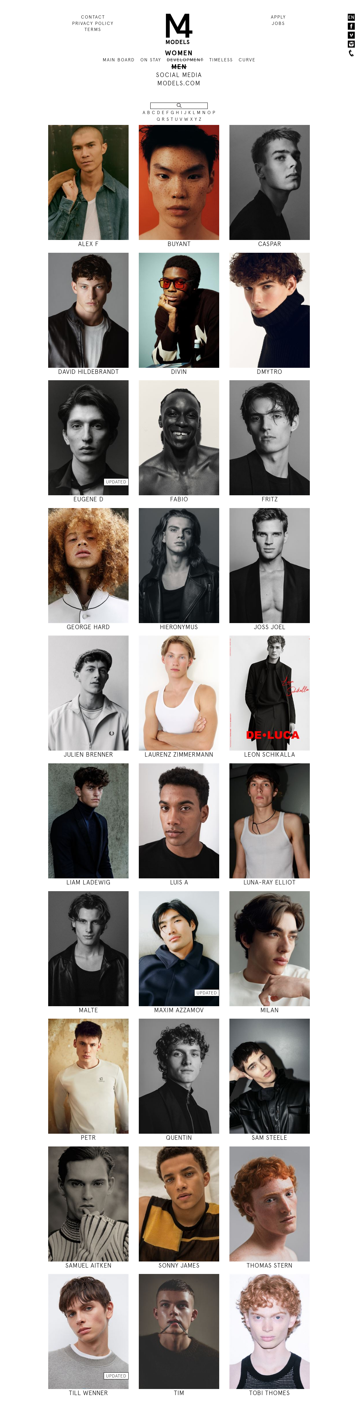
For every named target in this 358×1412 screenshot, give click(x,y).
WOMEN (179, 53)
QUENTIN (179, 1137)
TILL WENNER (88, 1393)
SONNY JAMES (179, 1265)
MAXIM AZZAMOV (179, 1010)
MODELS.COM (179, 83)
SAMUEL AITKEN (88, 1265)
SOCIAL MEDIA (179, 75)
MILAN (269, 1010)
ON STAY (150, 60)
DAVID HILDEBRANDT (88, 371)
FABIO (179, 499)
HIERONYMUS (179, 627)
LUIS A (179, 882)
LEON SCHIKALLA (269, 754)
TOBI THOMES (269, 1393)
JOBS (278, 23)
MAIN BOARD (119, 60)
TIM (179, 1393)
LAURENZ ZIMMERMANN (179, 754)
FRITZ (270, 499)
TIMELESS (221, 60)
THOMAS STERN (270, 1265)
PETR (88, 1137)
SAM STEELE (269, 1137)
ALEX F (88, 244)
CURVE (247, 60)
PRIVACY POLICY (93, 23)
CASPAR (269, 244)
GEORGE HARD (88, 627)
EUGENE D (88, 499)
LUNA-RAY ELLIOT (269, 882)
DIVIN (179, 371)
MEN (179, 67)
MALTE (88, 1010)
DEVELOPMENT (185, 60)
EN (351, 17)
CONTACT (93, 17)
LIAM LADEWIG (88, 882)
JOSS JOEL (270, 627)
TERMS (93, 29)
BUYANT (179, 244)
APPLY (278, 17)
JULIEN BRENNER (88, 754)
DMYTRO (269, 371)
